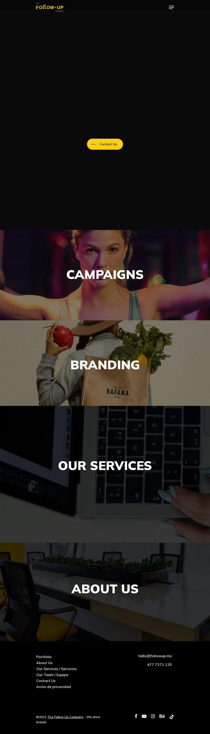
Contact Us (46, 681)
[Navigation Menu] (171, 7)
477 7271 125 (159, 664)
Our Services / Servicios (56, 669)
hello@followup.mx (155, 656)
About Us (44, 663)
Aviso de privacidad (53, 687)
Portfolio (44, 657)
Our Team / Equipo (52, 675)
